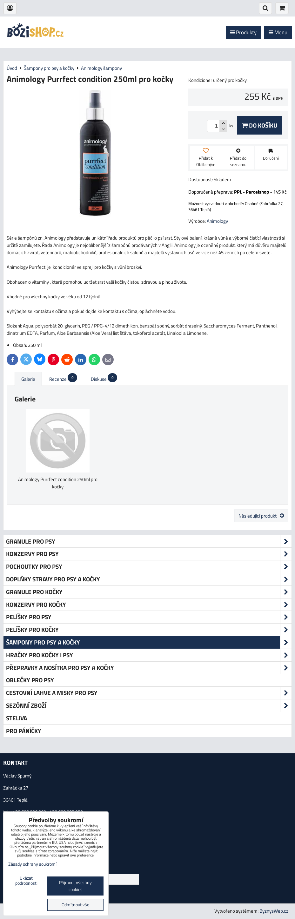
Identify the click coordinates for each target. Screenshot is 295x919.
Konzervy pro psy (149, 554)
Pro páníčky (23, 730)
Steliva (16, 718)
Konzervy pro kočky (149, 604)
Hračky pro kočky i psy (149, 655)
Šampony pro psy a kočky (149, 642)
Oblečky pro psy (30, 679)
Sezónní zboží (149, 705)
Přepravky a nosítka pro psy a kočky (149, 668)
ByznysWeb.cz (273, 911)
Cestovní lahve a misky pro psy (149, 693)
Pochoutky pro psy (149, 566)
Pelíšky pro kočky (149, 630)
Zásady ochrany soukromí (32, 864)
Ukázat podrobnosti (26, 881)
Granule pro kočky (149, 592)
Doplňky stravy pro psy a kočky (149, 579)
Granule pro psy (149, 541)
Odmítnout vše (75, 904)
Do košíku (259, 125)
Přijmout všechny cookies (75, 886)
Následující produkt (261, 515)
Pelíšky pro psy (149, 617)
